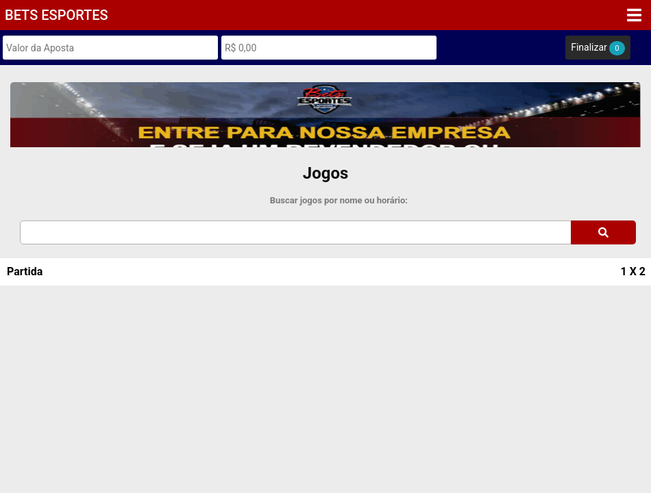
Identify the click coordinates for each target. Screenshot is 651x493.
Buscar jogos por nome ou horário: (339, 200)
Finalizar (597, 48)
